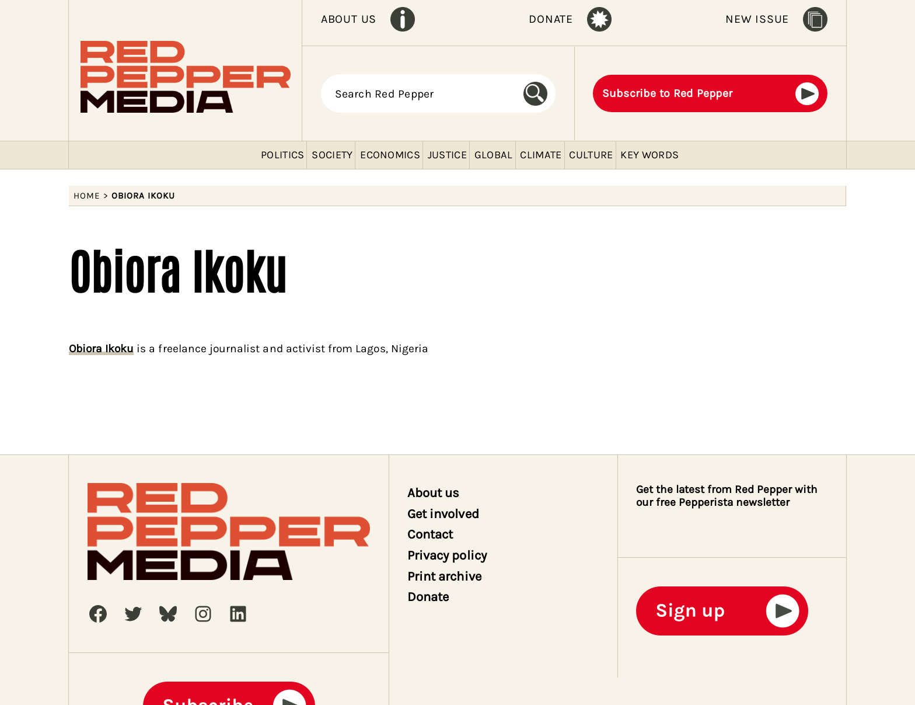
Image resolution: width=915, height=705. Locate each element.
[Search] (539, 94)
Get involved (443, 514)
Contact (430, 534)
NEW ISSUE (757, 19)
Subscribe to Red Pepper (667, 93)
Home (87, 195)
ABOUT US (348, 19)
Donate (428, 597)
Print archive (444, 576)
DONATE (551, 19)
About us (433, 493)
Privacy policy (447, 555)
